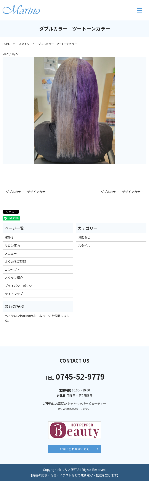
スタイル (24, 43)
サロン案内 (12, 245)
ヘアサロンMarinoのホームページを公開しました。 (37, 318)
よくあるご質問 (15, 261)
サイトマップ (14, 294)
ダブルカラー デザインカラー (27, 192)
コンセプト (12, 269)
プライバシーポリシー (20, 286)
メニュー (11, 253)
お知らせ (84, 237)
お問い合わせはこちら (74, 449)
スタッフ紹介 (14, 277)
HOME (6, 43)
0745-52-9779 (75, 376)
